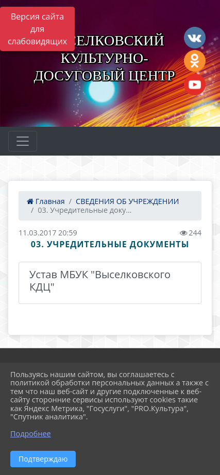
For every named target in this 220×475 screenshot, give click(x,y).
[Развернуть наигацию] (22, 141)
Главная (46, 201)
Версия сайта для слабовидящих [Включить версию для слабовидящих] (37, 29)
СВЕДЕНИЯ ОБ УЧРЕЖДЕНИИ (127, 201)
